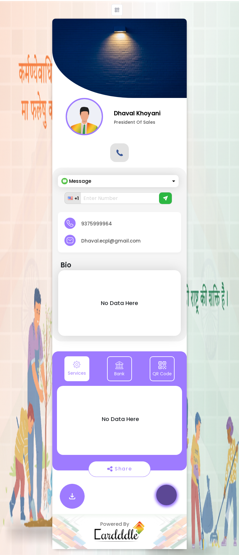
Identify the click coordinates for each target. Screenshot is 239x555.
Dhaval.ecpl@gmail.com (111, 241)
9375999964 (96, 223)
